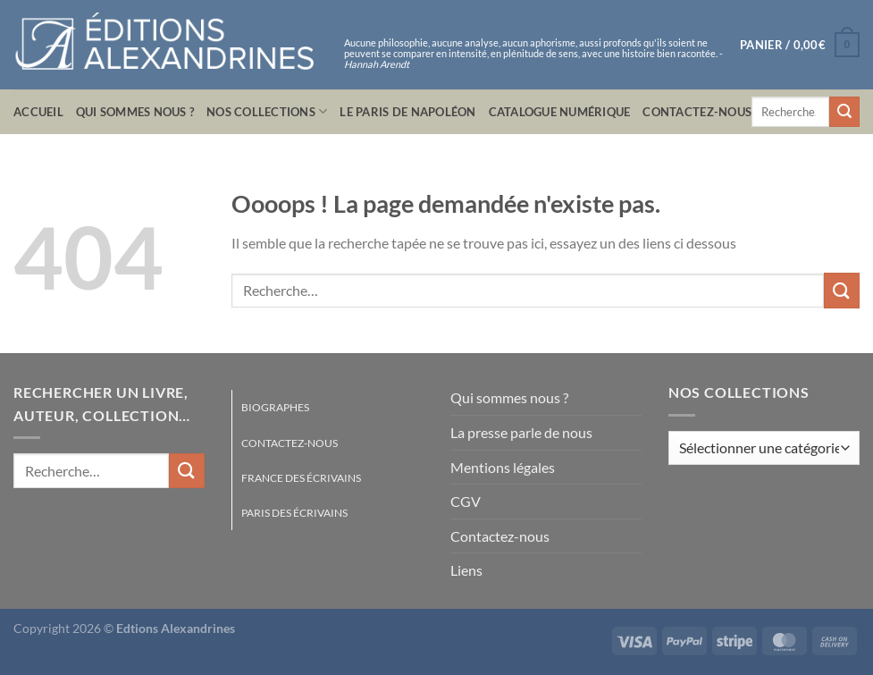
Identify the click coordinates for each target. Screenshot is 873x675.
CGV (465, 501)
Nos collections (266, 111)
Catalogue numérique (560, 112)
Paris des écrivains (294, 512)
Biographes (275, 407)
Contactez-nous (696, 112)
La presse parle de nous (521, 432)
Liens (466, 569)
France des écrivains (301, 478)
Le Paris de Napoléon (407, 112)
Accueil (38, 112)
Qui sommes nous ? (135, 112)
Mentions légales (502, 467)
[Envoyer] (844, 112)
